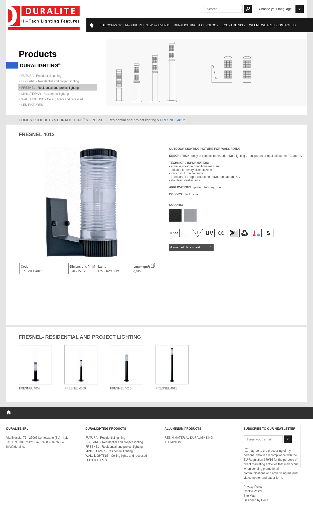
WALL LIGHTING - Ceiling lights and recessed (116, 455)
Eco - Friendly (234, 25)
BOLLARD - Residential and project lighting (114, 442)
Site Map (249, 495)
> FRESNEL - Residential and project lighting (49, 88)
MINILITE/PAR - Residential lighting (109, 451)
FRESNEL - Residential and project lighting (123, 120)
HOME (24, 120)
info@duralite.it (16, 446)
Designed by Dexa (256, 500)
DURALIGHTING (71, 120)
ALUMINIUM (173, 442)
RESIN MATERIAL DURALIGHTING (189, 437)
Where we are (261, 25)
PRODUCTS (43, 120)
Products (133, 25)
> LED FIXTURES (31, 105)
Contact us (286, 25)
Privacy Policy (253, 486)
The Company (111, 25)
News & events (157, 25)
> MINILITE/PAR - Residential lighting (44, 94)
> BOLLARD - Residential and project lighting (49, 81)
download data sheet (190, 247)
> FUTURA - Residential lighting (40, 76)
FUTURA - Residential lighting (105, 437)
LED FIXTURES (96, 460)
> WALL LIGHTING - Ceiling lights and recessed (51, 99)
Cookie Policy (253, 491)
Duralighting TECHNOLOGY (196, 25)
